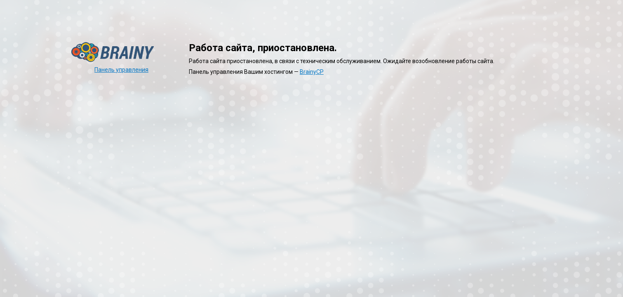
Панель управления (121, 69)
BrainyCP (312, 71)
